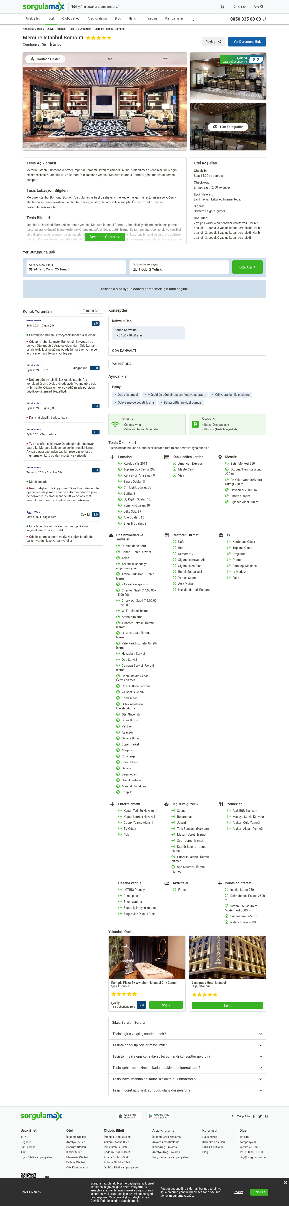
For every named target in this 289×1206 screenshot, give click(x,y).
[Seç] (166, 1005)
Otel (51, 18)
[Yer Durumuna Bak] (247, 41)
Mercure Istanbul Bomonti (110, 28)
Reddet (238, 1192)
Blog (118, 18)
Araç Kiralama (97, 18)
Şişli (72, 28)
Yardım (152, 18)
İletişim (134, 18)
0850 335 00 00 (248, 19)
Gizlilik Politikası (102, 1201)
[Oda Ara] (247, 267)
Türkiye (49, 28)
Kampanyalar (174, 18)
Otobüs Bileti (71, 18)
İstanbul (61, 28)
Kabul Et (259, 1192)
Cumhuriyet (84, 28)
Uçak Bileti (33, 18)
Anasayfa (28, 28)
